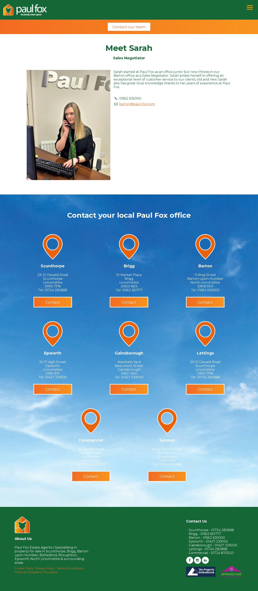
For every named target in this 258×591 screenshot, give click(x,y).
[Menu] (250, 7)
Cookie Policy (24, 568)
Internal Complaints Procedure (36, 572)
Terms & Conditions (70, 568)
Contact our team (129, 26)
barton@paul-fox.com (137, 104)
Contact (52, 302)
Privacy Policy (45, 568)
